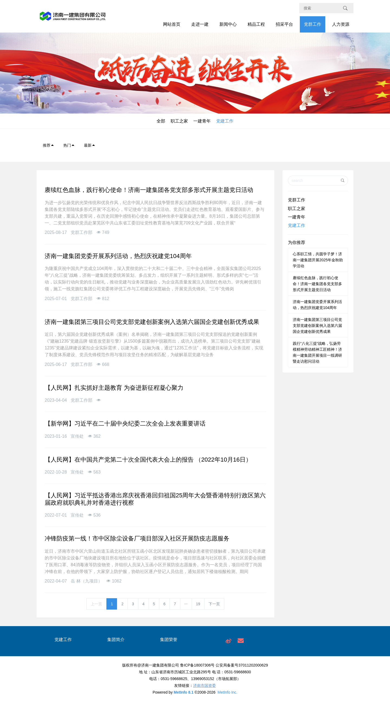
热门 (69, 145)
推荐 (48, 145)
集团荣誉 (168, 639)
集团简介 (116, 639)
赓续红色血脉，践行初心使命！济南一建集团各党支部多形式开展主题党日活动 (317, 284)
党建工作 (224, 121)
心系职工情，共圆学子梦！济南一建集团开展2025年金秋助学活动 (318, 260)
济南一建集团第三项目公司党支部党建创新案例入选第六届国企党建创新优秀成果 (317, 325)
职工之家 (179, 121)
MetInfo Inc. (227, 692)
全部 (161, 121)
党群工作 (312, 24)
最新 (89, 145)
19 (198, 604)
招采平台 (284, 24)
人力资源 (340, 24)
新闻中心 (228, 24)
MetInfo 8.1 (183, 692)
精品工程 (256, 24)
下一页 (214, 604)
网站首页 (171, 24)
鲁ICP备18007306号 (197, 665)
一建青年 (202, 121)
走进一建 (200, 24)
